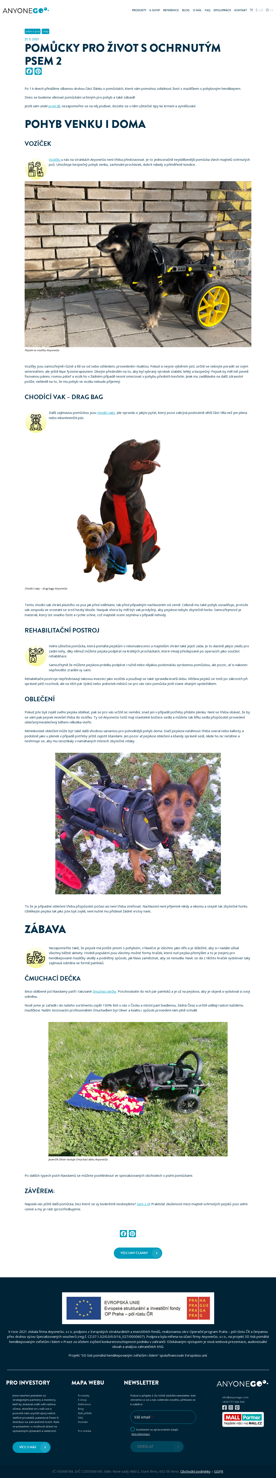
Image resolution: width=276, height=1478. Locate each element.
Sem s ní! (143, 1204)
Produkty (139, 10)
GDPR (218, 1471)
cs (269, 10)
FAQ (207, 10)
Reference (171, 10)
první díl (54, 106)
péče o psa (33, 31)
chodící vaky (106, 412)
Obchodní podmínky (195, 1471)
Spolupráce (222, 10)
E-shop (154, 10)
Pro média (84, 1431)
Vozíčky (55, 159)
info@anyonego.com (235, 1397)
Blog (186, 10)
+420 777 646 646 (233, 1402)
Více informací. (141, 1434)
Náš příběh (85, 1413)
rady (45, 31)
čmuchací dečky (104, 991)
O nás (197, 10)
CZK (259, 10)
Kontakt (240, 10)
